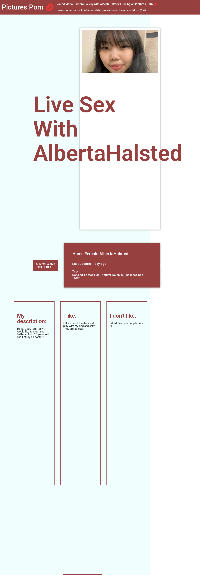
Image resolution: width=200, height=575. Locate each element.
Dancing (77, 275)
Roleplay (117, 275)
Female (91, 253)
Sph (140, 275)
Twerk (76, 277)
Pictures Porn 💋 (28, 7)
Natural (106, 275)
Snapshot (131, 275)
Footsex (89, 275)
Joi (98, 275)
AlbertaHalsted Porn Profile (45, 265)
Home (78, 253)
